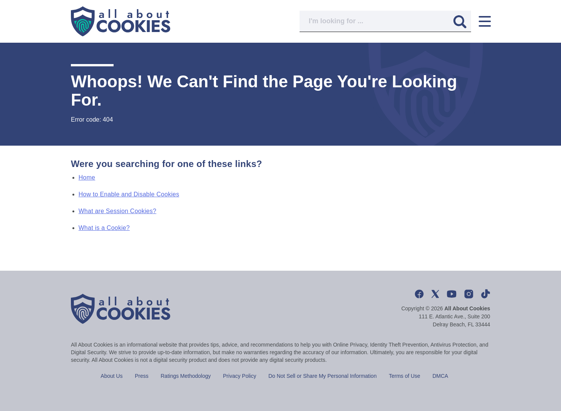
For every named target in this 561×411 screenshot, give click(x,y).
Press (142, 376)
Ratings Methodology (186, 376)
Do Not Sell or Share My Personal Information (322, 376)
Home (87, 177)
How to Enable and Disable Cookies (129, 194)
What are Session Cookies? (117, 211)
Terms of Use (404, 376)
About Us (112, 376)
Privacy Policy (239, 376)
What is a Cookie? (104, 228)
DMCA (440, 376)
